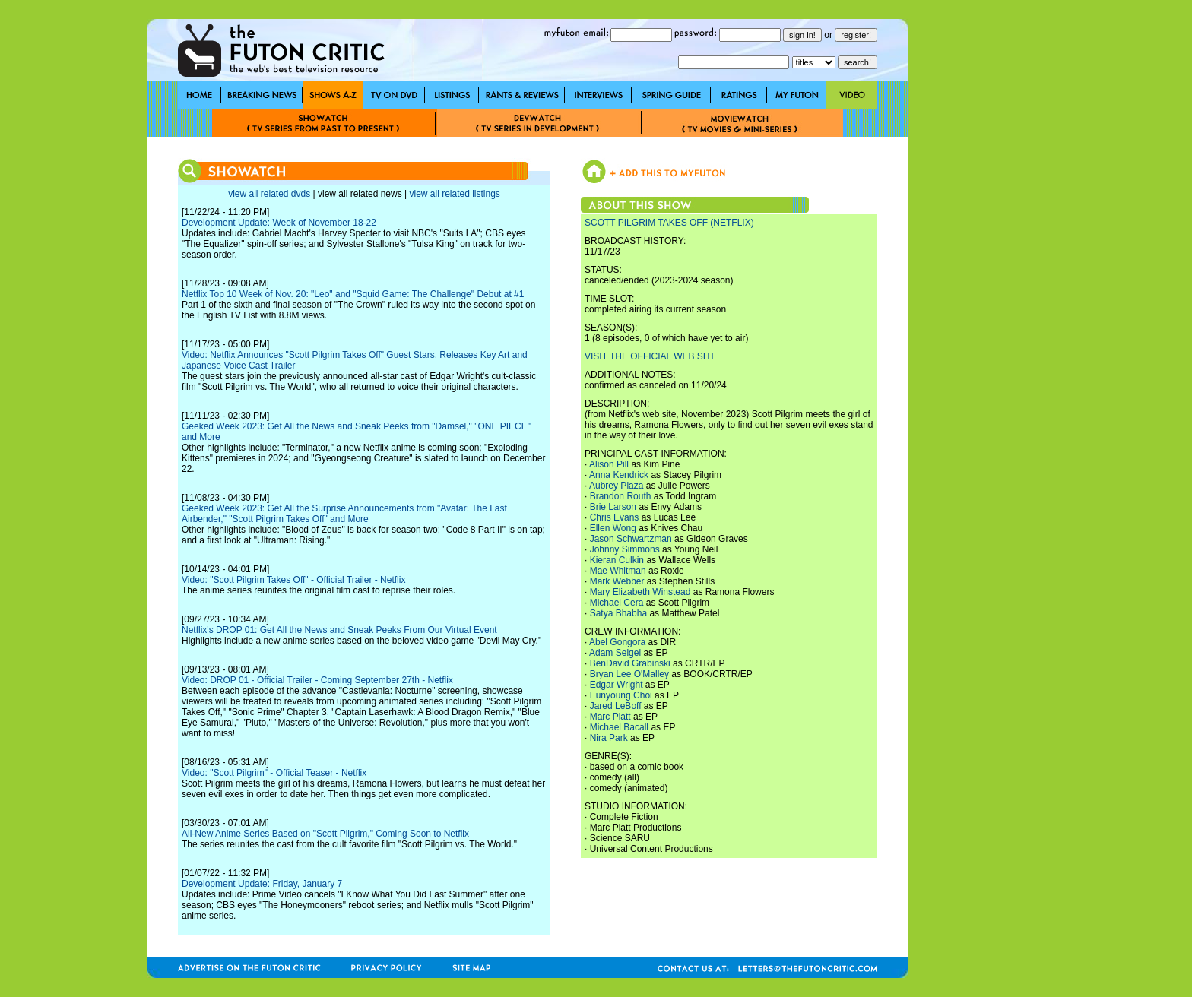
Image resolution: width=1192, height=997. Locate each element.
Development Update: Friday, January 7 (262, 883)
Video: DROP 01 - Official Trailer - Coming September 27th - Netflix (317, 680)
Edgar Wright (616, 684)
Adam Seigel (615, 652)
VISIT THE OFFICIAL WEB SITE (651, 356)
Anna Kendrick (618, 475)
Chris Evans (614, 517)
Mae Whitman (618, 570)
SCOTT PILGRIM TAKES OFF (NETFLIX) (669, 222)
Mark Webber (617, 581)
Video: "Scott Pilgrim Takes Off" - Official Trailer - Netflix (293, 579)
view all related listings (454, 193)
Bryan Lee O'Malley (629, 674)
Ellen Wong (613, 528)
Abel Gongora (617, 642)
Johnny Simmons (625, 549)
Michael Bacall (619, 727)
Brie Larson (613, 507)
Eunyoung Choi (621, 695)
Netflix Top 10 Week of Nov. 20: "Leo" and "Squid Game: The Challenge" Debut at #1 (353, 294)
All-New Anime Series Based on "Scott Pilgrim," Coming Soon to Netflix (325, 833)
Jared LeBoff (616, 706)
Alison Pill (609, 464)
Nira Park (609, 738)
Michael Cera (617, 602)
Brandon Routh (620, 496)
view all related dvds (269, 193)
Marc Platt (610, 716)
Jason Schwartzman (631, 538)
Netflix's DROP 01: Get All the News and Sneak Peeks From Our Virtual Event (339, 630)
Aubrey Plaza (616, 485)
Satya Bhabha (618, 613)
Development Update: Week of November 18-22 (279, 222)
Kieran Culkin (617, 560)
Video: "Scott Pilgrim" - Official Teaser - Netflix (274, 773)
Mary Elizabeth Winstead (640, 592)
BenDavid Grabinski (630, 663)
